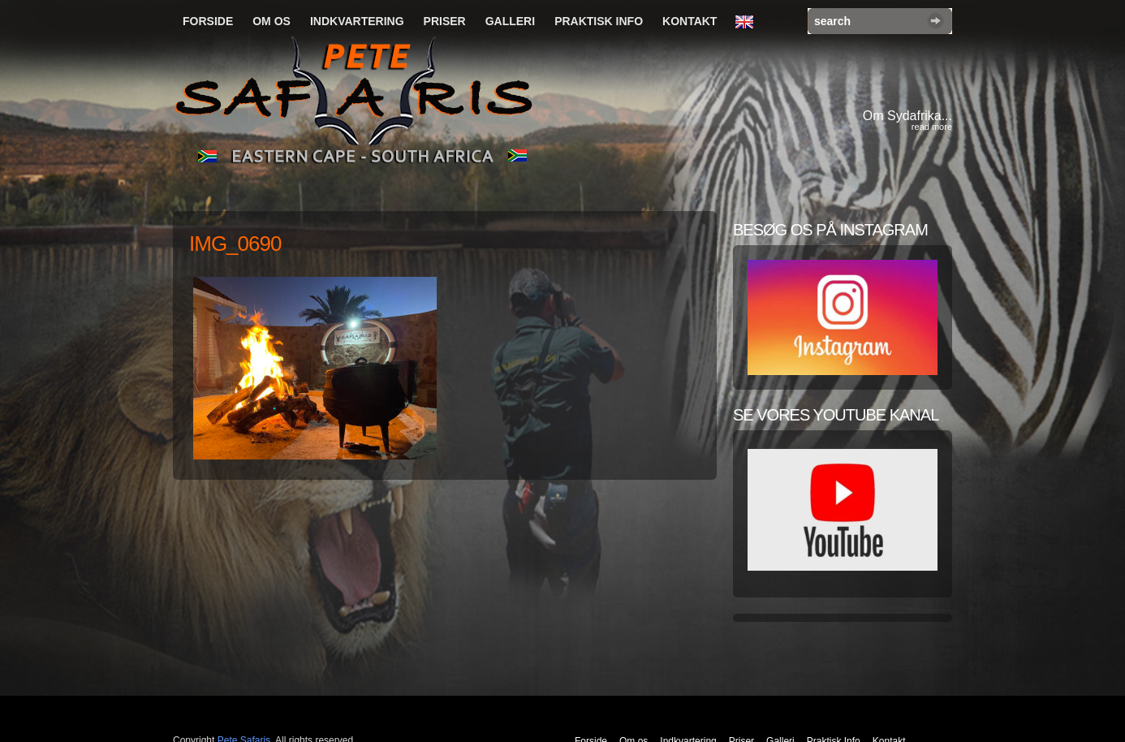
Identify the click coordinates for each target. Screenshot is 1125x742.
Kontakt (689, 21)
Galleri (510, 21)
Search (935, 20)
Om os (271, 21)
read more (932, 127)
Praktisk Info (598, 21)
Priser (445, 21)
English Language (748, 22)
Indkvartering (357, 21)
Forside (208, 21)
